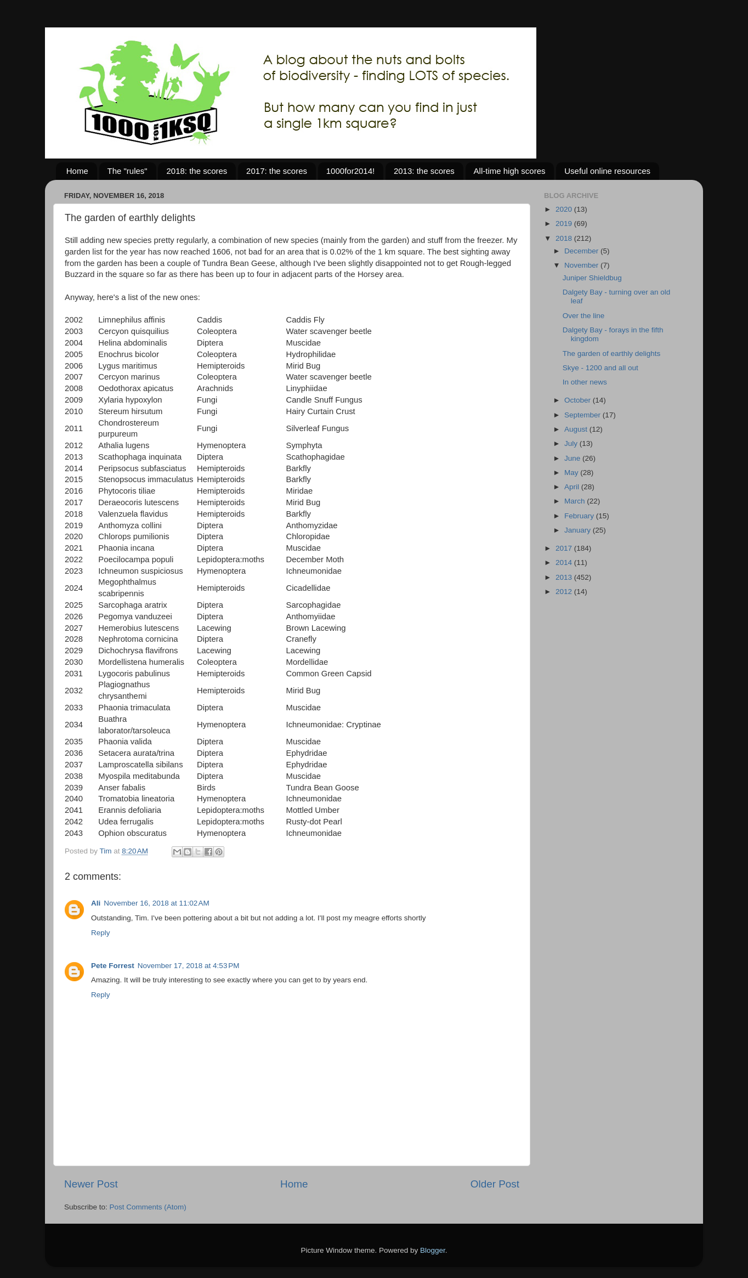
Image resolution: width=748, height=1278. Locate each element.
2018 (565, 238)
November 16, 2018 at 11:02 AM (156, 903)
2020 (565, 209)
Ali (95, 903)
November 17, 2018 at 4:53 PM (189, 966)
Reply (100, 933)
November (582, 265)
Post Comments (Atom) (148, 1207)
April (572, 487)
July (572, 443)
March (575, 501)
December (582, 251)
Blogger (432, 1250)
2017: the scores (276, 171)
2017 (565, 548)
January (578, 530)
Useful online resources (607, 171)
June (573, 458)
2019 (565, 223)
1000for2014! (350, 171)
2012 (565, 591)
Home (77, 171)
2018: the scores (196, 171)
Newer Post (91, 1184)
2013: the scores (424, 171)
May (572, 472)
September (583, 415)
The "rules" (127, 171)
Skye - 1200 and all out (600, 368)
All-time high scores (510, 171)
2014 (565, 562)
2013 (565, 577)
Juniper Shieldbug (592, 278)
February (580, 516)
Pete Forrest (112, 966)
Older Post (495, 1184)
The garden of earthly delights (612, 353)
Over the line (584, 316)
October (578, 400)
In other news (585, 382)
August (577, 429)
